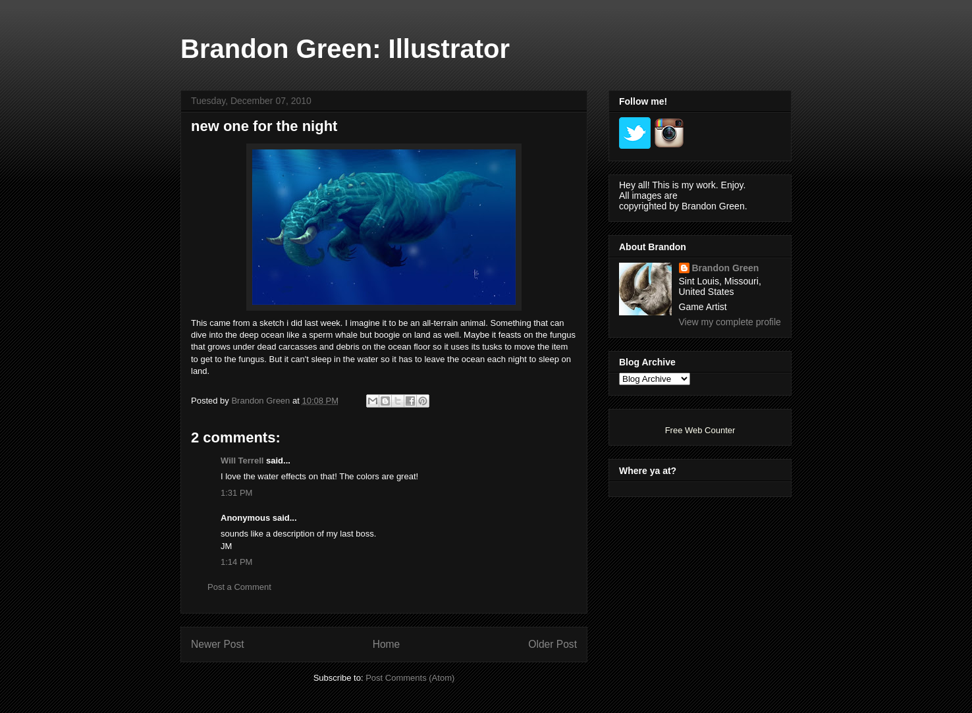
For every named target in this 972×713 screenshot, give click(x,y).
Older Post (552, 644)
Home (386, 644)
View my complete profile (730, 322)
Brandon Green (725, 268)
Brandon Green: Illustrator (345, 48)
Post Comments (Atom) (409, 678)
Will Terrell (242, 460)
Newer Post (217, 644)
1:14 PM (236, 562)
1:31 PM (236, 493)
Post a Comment (239, 587)
